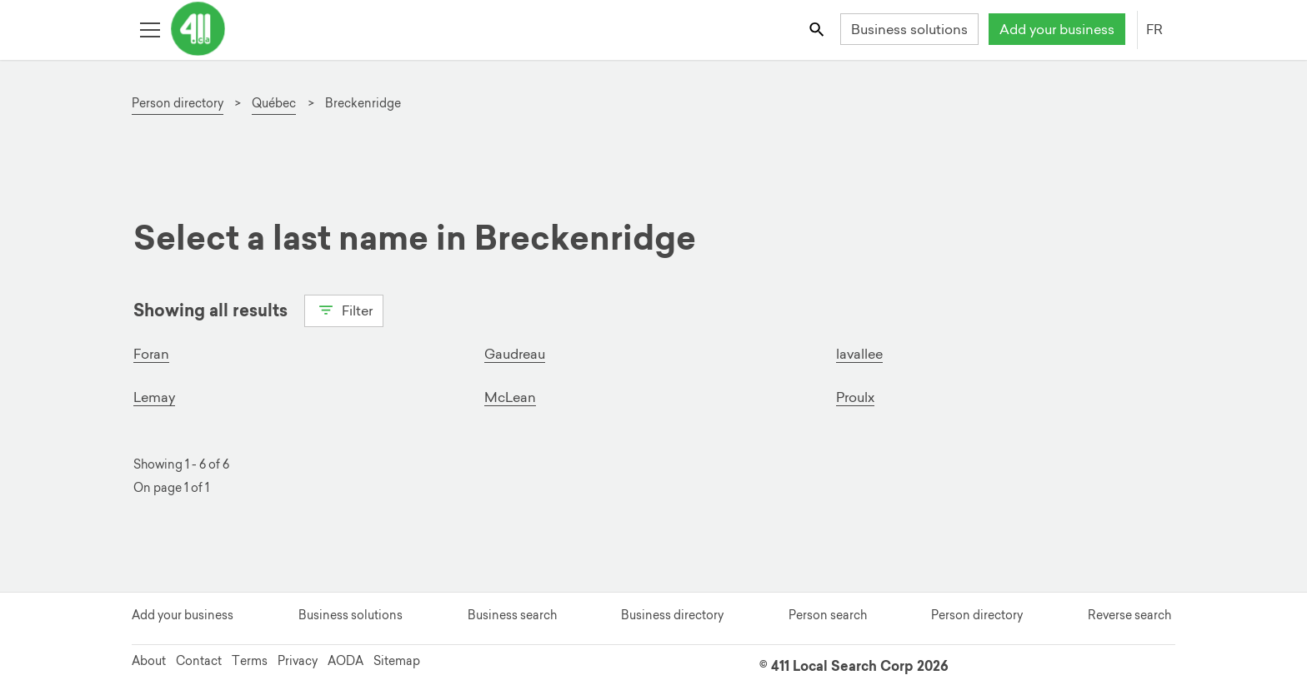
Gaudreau (514, 353)
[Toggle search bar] (818, 28)
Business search (512, 615)
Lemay (154, 397)
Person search (828, 615)
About (149, 660)
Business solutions (909, 29)
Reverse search (1129, 615)
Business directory (672, 615)
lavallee (859, 353)
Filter (344, 308)
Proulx (855, 397)
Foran (151, 353)
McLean (510, 397)
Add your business (1056, 29)
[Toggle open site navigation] (149, 28)
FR (1154, 29)
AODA (345, 660)
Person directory (977, 615)
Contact (199, 660)
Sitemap (396, 660)
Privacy (298, 660)
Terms (250, 660)
